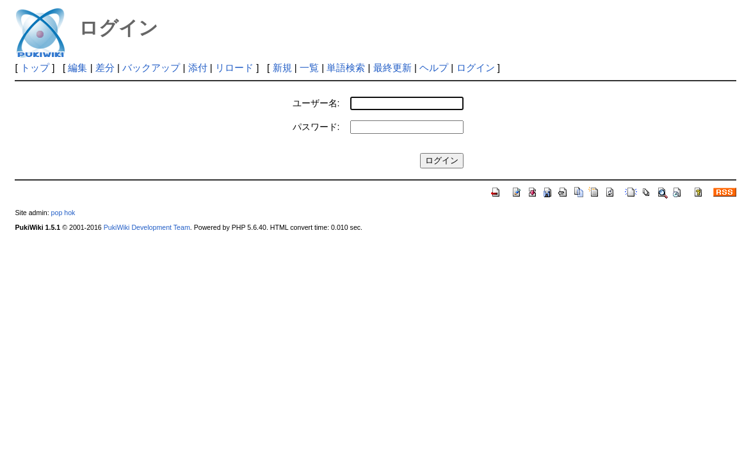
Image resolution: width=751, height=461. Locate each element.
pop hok (63, 212)
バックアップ (151, 67)
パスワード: (316, 127)
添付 (197, 67)
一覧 (309, 67)
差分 (105, 67)
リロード (234, 67)
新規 (282, 67)
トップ (34, 67)
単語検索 (346, 67)
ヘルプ (433, 67)
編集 (77, 67)
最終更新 (392, 67)
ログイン (475, 67)
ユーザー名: (316, 103)
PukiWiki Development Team (147, 227)
